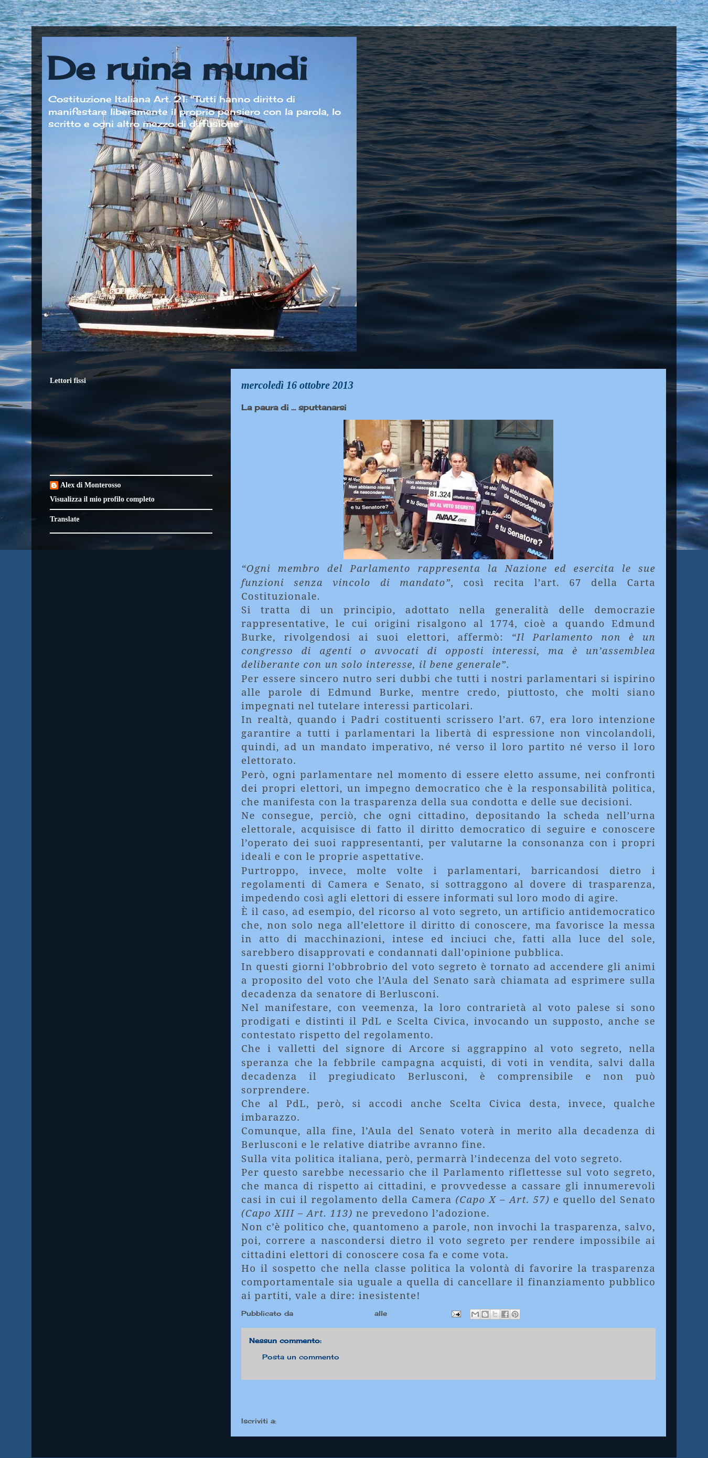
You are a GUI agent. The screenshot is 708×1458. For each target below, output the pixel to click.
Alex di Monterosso (90, 485)
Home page (448, 1400)
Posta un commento (300, 1357)
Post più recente (283, 1400)
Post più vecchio (613, 1400)
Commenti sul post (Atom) (330, 1421)
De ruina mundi (177, 68)
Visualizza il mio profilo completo (102, 499)
